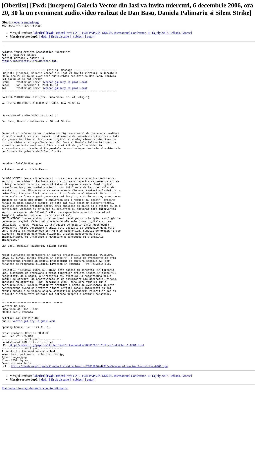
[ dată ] (43, 36)
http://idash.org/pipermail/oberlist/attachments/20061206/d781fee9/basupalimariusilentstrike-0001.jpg (89, 429)
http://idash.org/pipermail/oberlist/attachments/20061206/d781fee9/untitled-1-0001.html (76, 404)
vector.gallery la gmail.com (65, 90)
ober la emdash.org (26, 22)
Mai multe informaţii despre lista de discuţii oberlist (35, 451)
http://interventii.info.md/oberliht (29, 64)
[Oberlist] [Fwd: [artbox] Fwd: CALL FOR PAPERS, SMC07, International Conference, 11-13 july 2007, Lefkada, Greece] (112, 33)
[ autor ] (90, 36)
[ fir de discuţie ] (60, 36)
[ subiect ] (77, 36)
